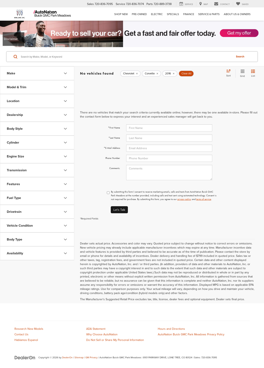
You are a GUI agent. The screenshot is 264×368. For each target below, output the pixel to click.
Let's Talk (119, 210)
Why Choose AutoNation (102, 334)
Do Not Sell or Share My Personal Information (115, 340)
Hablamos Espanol (26, 340)
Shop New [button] (121, 14)
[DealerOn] (24, 357)
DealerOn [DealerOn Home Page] (67, 357)
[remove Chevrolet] (130, 73)
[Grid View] (241, 73)
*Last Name (114, 137)
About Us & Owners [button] (237, 14)
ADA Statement (95, 329)
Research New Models (28, 329)
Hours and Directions (171, 329)
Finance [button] (188, 14)
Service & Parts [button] (209, 14)
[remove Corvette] (151, 73)
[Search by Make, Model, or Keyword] (126, 57)
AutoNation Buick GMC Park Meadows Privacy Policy (191, 334)
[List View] (253, 73)
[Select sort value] (229, 73)
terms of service (203, 199)
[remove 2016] (169, 73)
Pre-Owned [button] (139, 14)
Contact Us (21, 334)
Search (240, 56)
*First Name (114, 127)
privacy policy (184, 199)
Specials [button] (173, 14)
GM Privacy (91, 357)
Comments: (114, 168)
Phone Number (112, 158)
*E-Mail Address (112, 147)
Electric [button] (157, 14)
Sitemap (79, 357)
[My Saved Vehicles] (242, 4)
